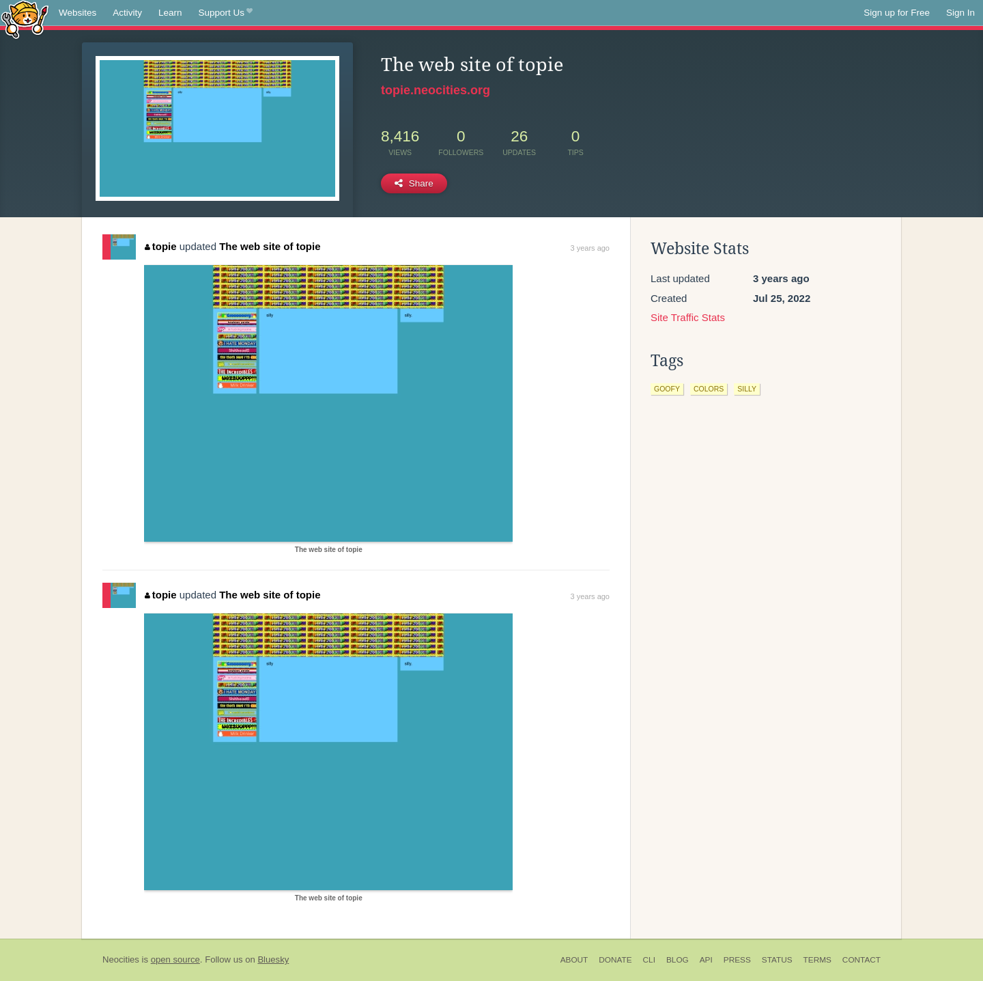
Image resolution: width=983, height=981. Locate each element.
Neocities (120, 959)
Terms (817, 960)
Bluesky (273, 959)
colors (709, 389)
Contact (861, 960)
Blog (677, 960)
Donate (615, 960)
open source (175, 959)
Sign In (960, 13)
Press (737, 960)
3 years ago (590, 248)
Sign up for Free (897, 13)
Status (777, 960)
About (574, 960)
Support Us (226, 13)
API (706, 960)
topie (160, 246)
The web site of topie (269, 246)
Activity (127, 13)
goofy (667, 389)
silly (746, 389)
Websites (77, 13)
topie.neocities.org (435, 90)
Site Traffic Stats (688, 317)
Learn (170, 13)
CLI (649, 960)
